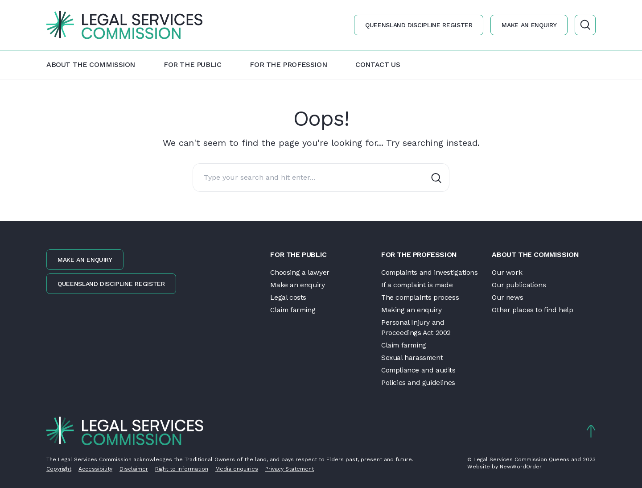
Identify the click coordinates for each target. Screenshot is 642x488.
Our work (507, 272)
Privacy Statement (289, 469)
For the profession (288, 64)
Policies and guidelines (418, 382)
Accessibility (95, 469)
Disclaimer (133, 469)
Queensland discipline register (418, 25)
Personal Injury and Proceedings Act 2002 (416, 327)
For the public (192, 64)
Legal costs (288, 297)
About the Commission (90, 64)
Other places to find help (532, 309)
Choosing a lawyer (299, 272)
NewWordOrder (521, 466)
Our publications (519, 284)
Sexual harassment (412, 357)
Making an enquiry (411, 309)
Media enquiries (236, 469)
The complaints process (420, 297)
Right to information (181, 469)
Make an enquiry (528, 25)
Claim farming (293, 309)
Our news (507, 297)
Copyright (58, 469)
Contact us (377, 64)
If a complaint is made (417, 284)
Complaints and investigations (430, 272)
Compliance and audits (419, 370)
